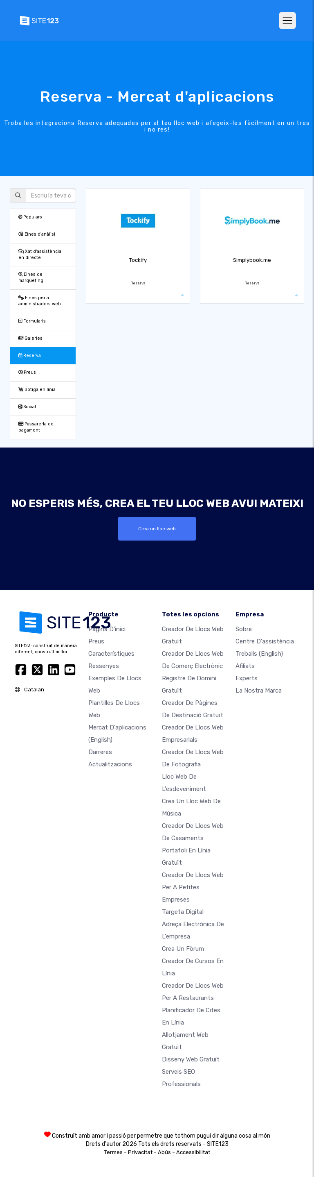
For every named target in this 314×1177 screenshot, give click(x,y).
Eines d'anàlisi (36, 234)
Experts (247, 678)
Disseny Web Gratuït (191, 1059)
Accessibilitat (193, 1152)
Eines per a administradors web (39, 301)
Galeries (30, 338)
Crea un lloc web (157, 529)
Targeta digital (183, 912)
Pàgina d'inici (107, 629)
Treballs (259, 653)
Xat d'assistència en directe (39, 254)
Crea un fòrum (183, 948)
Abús (164, 1152)
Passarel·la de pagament (36, 427)
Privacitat (140, 1152)
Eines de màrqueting (30, 277)
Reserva (29, 355)
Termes (113, 1152)
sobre (244, 629)
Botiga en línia (37, 389)
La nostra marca (259, 690)
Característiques (111, 653)
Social (27, 406)
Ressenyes (103, 666)
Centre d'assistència (265, 641)
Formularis (32, 321)
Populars (30, 217)
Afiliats (245, 666)
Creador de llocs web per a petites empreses (193, 887)
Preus (27, 372)
